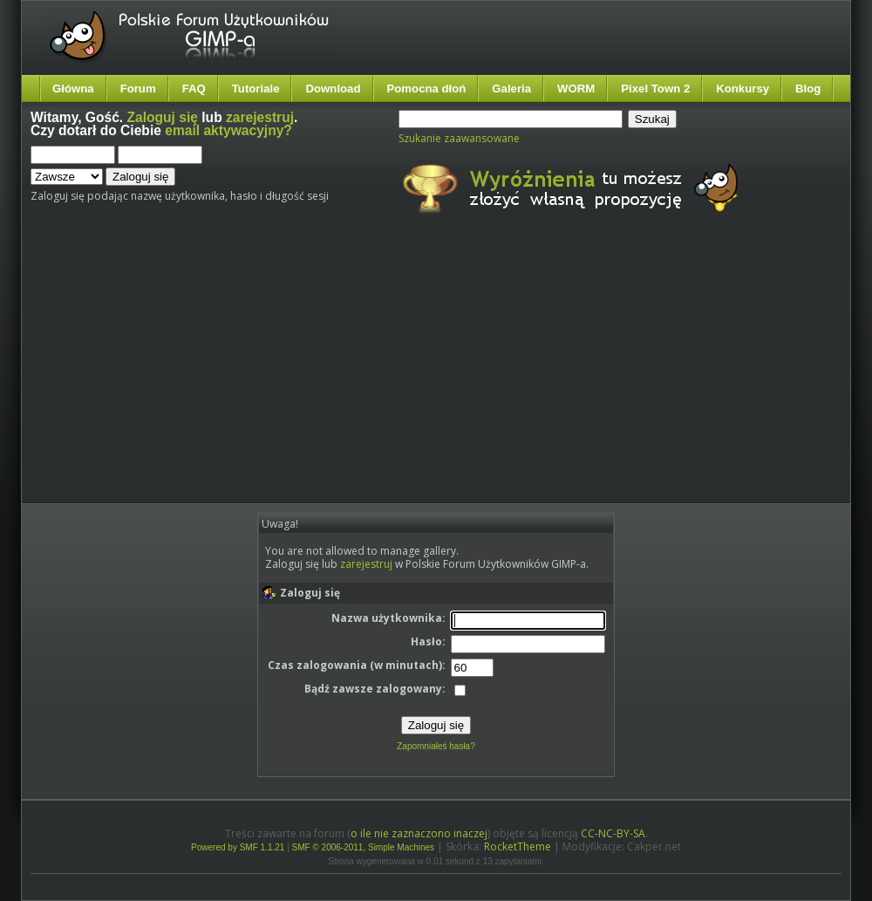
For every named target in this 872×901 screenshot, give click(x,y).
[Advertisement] (313, 373)
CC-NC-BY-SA (613, 833)
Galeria (511, 88)
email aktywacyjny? (228, 130)
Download (332, 88)
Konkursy (742, 88)
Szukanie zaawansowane (459, 138)
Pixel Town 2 (655, 88)
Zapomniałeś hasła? (436, 746)
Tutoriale (256, 88)
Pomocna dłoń (427, 88)
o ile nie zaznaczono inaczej (419, 833)
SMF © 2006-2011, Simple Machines (363, 847)
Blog (808, 88)
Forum (138, 88)
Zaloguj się (162, 117)
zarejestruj (260, 117)
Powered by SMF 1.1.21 (237, 847)
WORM (576, 88)
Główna (73, 88)
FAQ (194, 88)
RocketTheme (517, 846)
